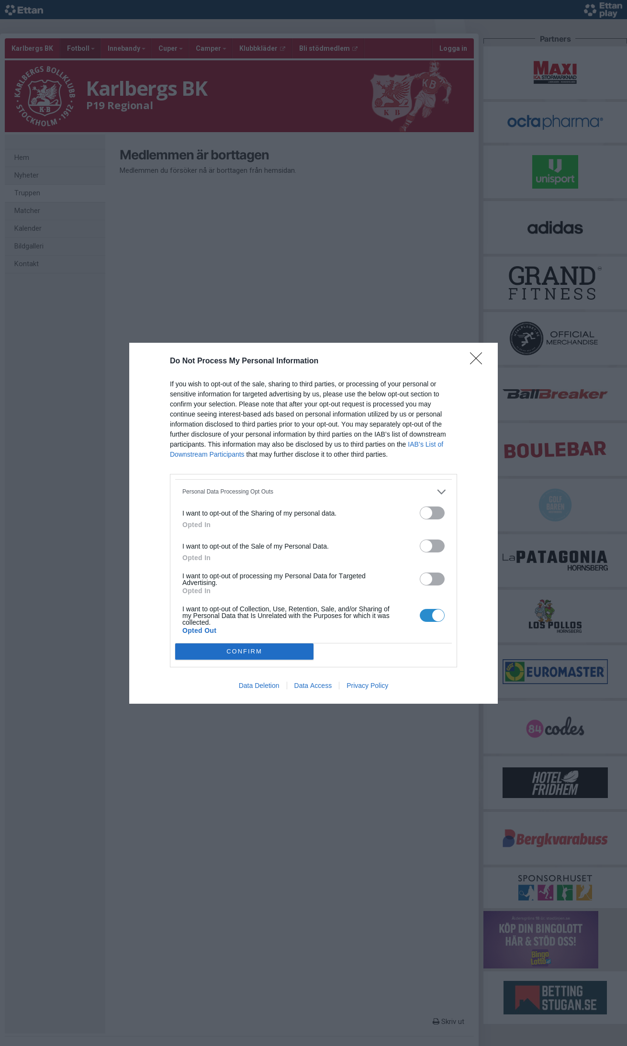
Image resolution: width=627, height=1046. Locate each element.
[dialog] (313, 523)
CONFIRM (244, 651)
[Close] (479, 361)
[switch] (432, 512)
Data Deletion (259, 685)
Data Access (313, 685)
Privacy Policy (367, 685)
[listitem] (313, 492)
